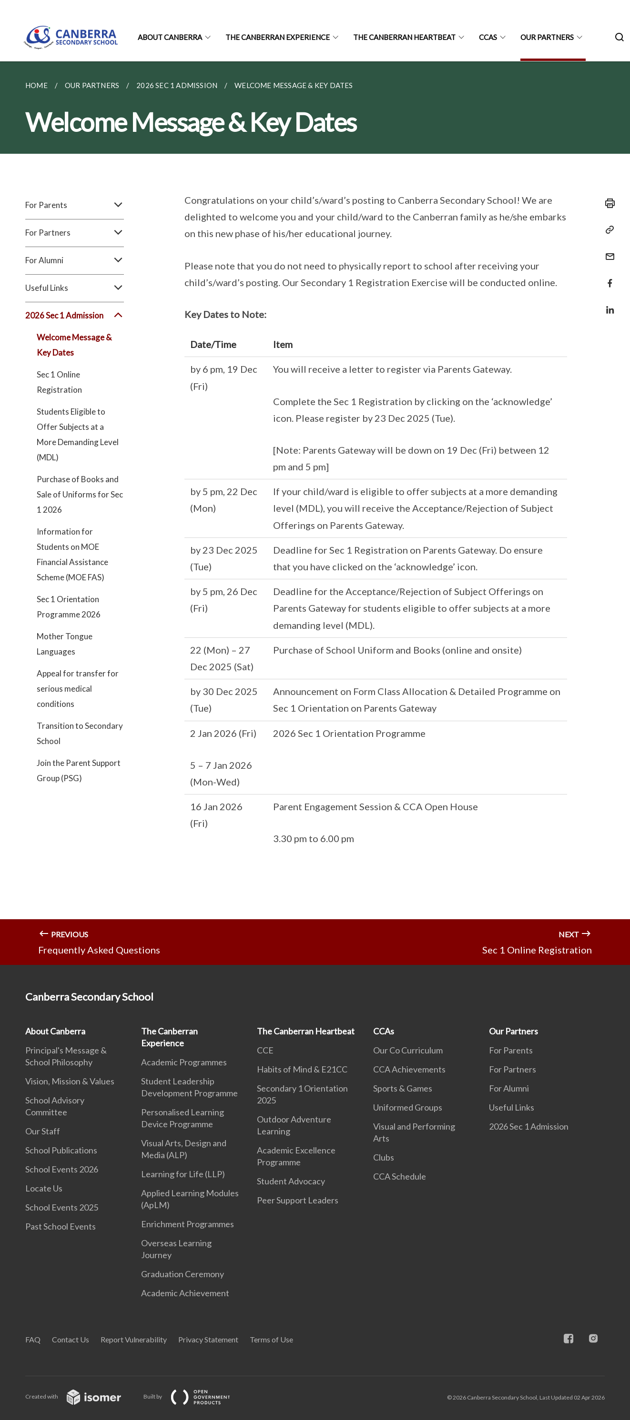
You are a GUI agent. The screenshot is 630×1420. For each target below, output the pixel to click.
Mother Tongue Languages (64, 643)
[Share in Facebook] (607, 277)
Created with (80, 1396)
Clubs (383, 1157)
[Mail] (607, 250)
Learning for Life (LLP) (183, 1174)
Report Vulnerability (134, 1339)
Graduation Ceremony (182, 1274)
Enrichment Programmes (187, 1224)
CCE (265, 1050)
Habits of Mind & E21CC (302, 1069)
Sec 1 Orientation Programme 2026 (69, 606)
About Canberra (170, 37)
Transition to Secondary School (80, 733)
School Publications (61, 1150)
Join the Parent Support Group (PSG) (79, 770)
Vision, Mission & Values (69, 1081)
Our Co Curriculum (408, 1050)
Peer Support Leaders (297, 1200)
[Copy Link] (607, 229)
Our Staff (42, 1131)
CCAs (488, 37)
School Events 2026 (61, 1169)
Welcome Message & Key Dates (74, 344)
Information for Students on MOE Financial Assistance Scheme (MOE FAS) (72, 554)
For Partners (74, 232)
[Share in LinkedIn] (607, 303)
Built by (194, 1396)
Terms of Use (271, 1339)
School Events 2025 (61, 1207)
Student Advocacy (291, 1181)
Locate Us (43, 1188)
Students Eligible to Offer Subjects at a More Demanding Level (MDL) (78, 434)
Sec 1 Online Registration (59, 382)
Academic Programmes (184, 1062)
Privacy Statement (208, 1339)
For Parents (74, 205)
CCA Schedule (399, 1176)
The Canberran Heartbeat (404, 37)
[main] (315, 513)
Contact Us (70, 1339)
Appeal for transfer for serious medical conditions (78, 688)
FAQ (33, 1339)
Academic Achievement (185, 1293)
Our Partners (547, 37)
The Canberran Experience (277, 37)
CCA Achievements (409, 1069)
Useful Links (74, 288)
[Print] (607, 203)
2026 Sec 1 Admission (74, 315)
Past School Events (60, 1226)
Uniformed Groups (407, 1107)
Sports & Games (402, 1088)
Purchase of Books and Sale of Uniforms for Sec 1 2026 (80, 494)
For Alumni (74, 260)
